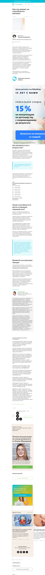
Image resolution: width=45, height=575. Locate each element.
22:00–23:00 (17, 192)
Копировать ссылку (27, 417)
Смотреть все (30, 512)
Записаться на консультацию (22, 569)
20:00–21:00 (17, 189)
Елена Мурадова (21, 443)
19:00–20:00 (17, 187)
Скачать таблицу (22, 495)
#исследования (21, 404)
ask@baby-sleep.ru (16, 565)
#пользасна (14, 404)
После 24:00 (17, 196)
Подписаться (15, 430)
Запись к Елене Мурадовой (22, 466)
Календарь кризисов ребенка (24, 79)
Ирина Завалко (21, 291)
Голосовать (15, 199)
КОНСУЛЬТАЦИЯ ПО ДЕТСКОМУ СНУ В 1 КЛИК (22, 1)
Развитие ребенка (15, 32)
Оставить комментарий (22, 478)
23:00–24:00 (17, 194)
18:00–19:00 (17, 185)
